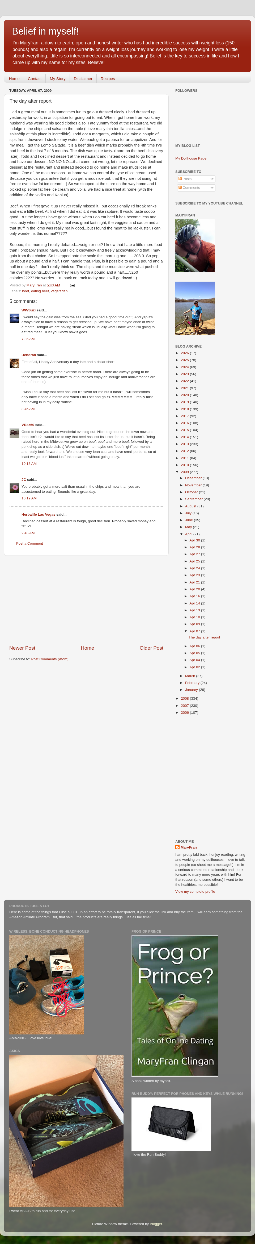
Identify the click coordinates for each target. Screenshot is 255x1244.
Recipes (108, 78)
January (192, 690)
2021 (185, 388)
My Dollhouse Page (190, 158)
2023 (185, 374)
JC (24, 480)
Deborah (29, 355)
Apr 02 (195, 667)
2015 (185, 430)
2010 (185, 465)
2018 (185, 409)
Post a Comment (29, 543)
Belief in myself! (45, 31)
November (194, 485)
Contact (35, 78)
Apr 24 (195, 568)
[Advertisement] (86, 600)
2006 (185, 713)
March (190, 676)
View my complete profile (195, 892)
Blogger (156, 1224)
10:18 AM (29, 464)
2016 (185, 423)
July (189, 513)
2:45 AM (28, 533)
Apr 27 (195, 554)
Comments (189, 188)
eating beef (40, 291)
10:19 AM (29, 498)
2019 (185, 402)
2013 (185, 444)
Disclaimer (83, 78)
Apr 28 (195, 547)
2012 (185, 451)
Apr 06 (195, 646)
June (189, 520)
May (189, 527)
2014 (185, 437)
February (193, 683)
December (194, 478)
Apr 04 (195, 660)
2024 (185, 367)
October (192, 492)
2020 (185, 395)
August (191, 506)
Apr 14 (195, 603)
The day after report (204, 637)
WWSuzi (29, 310)
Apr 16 (195, 596)
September (194, 499)
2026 (185, 353)
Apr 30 (195, 540)
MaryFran (189, 847)
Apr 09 (195, 624)
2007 (185, 706)
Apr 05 (195, 653)
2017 (185, 416)
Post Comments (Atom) (50, 659)
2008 (185, 698)
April (189, 534)
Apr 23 (195, 575)
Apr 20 (195, 589)
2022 (185, 381)
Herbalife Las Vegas (39, 514)
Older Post (151, 648)
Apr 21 (195, 582)
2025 (185, 360)
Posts (185, 179)
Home (14, 78)
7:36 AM (28, 339)
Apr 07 (195, 631)
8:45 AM (28, 409)
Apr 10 (195, 617)
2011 (185, 458)
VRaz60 (28, 425)
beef (25, 291)
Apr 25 (195, 561)
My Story (57, 78)
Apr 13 (195, 610)
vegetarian (59, 291)
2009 (185, 472)
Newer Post (22, 648)
